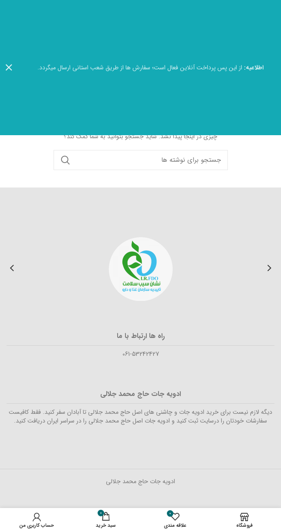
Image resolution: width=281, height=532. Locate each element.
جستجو (65, 160)
